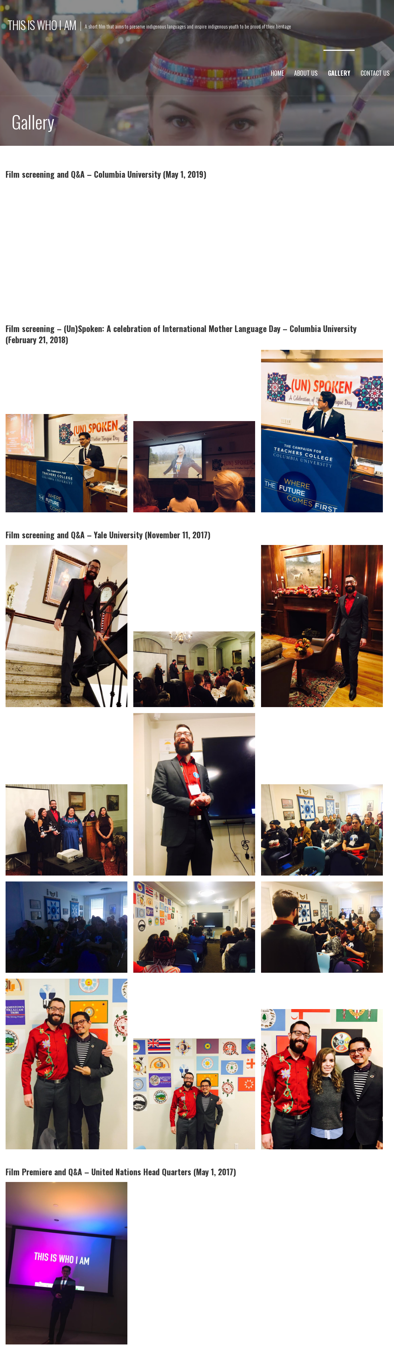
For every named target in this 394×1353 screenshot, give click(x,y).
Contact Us (375, 73)
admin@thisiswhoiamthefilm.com (234, 1301)
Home (277, 73)
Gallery (339, 73)
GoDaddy (155, 1337)
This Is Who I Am (41, 24)
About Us (306, 73)
